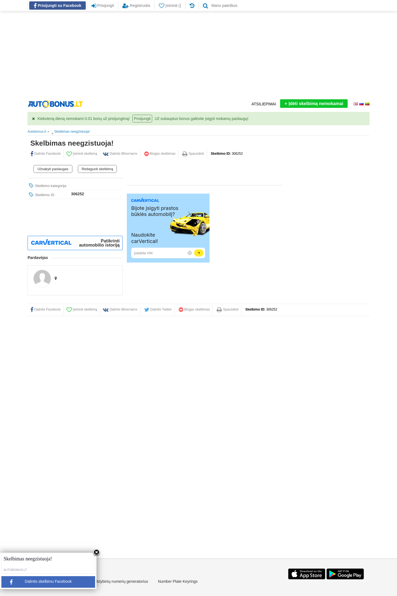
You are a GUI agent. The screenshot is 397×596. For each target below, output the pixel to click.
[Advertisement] (198, 55)
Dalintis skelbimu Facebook (39, 583)
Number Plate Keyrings (178, 581)
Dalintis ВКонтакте (120, 154)
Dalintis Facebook (45, 154)
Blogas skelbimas (160, 154)
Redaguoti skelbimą (97, 169)
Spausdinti (193, 154)
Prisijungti (142, 118)
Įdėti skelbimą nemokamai (314, 103)
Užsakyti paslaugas (52, 169)
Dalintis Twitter (158, 309)
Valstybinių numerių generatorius (120, 581)
